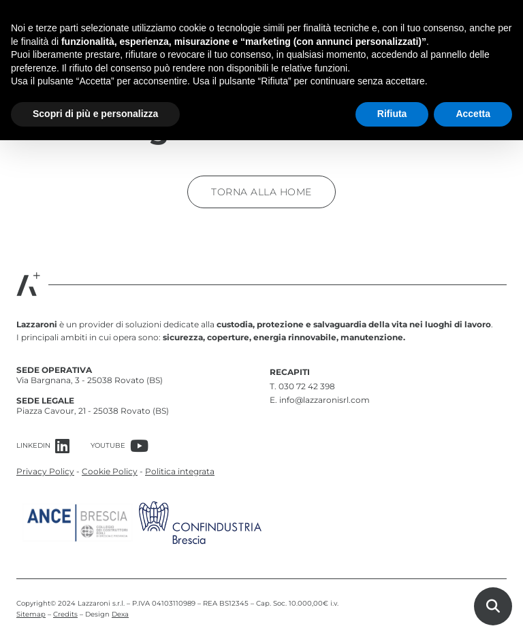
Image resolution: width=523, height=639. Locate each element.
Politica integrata (180, 471)
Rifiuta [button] (392, 113)
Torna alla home (261, 192)
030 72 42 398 (307, 386)
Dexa (120, 614)
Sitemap (31, 614)
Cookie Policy (110, 471)
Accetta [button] (473, 113)
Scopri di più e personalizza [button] (95, 113)
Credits (65, 614)
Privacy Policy (45, 471)
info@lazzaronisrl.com (324, 400)
